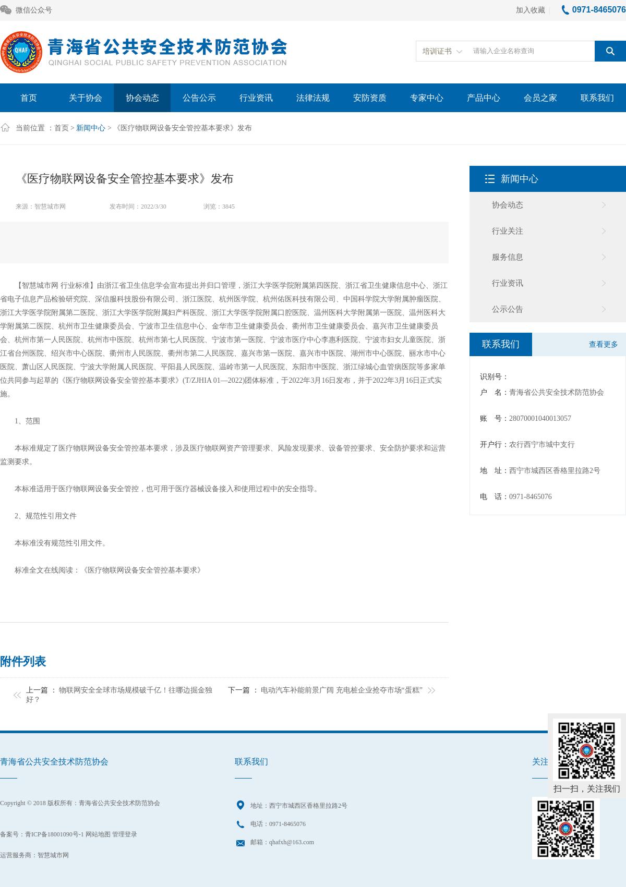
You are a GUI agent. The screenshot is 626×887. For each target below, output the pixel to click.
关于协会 (85, 97)
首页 (28, 97)
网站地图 (98, 834)
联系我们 (597, 97)
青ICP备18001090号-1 (54, 834)
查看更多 (603, 344)
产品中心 (483, 97)
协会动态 (142, 97)
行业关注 (507, 231)
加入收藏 (530, 10)
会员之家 (540, 97)
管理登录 (124, 834)
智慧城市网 (53, 855)
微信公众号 (26, 10)
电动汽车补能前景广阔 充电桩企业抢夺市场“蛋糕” (342, 690)
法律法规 (313, 97)
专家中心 (426, 97)
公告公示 (199, 97)
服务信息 (507, 257)
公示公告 (507, 309)
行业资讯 (256, 97)
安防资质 (370, 97)
